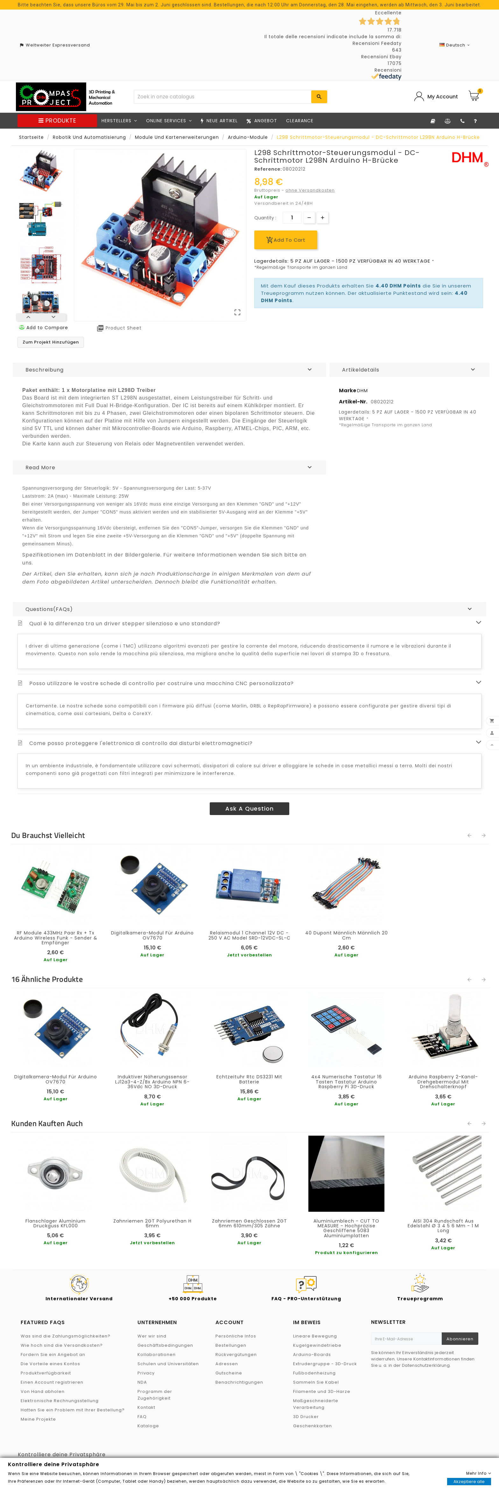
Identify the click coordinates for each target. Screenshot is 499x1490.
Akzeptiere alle (469, 1482)
